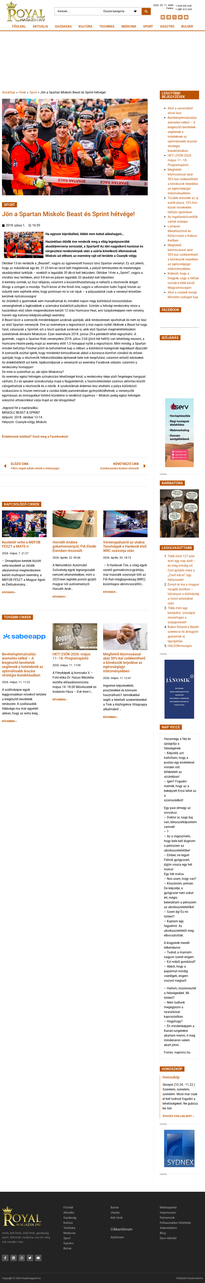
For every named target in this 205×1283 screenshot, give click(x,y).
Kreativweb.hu (195, 1278)
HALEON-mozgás (180, 646)
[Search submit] (146, 11)
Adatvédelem (168, 1228)
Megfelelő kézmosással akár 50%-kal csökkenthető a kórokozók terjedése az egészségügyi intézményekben (124, 662)
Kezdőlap (8, 92)
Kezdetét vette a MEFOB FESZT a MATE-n (21, 544)
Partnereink (167, 1217)
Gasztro (167, 26)
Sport (148, 26)
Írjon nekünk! (168, 1238)
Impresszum (168, 1212)
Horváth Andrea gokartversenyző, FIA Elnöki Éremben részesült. (74, 546)
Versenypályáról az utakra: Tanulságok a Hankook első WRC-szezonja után (125, 546)
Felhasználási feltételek (175, 1223)
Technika (107, 26)
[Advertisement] (102, 60)
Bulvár (187, 26)
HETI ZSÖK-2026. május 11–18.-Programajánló (71, 656)
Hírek (22, 92)
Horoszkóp (171, 1077)
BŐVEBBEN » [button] (9, 592)
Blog (163, 1233)
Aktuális (40, 26)
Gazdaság (63, 26)
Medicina (128, 26)
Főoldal (19, 26)
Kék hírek (117, 1217)
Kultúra (85, 26)
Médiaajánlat (168, 1207)
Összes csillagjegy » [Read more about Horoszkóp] (178, 1116)
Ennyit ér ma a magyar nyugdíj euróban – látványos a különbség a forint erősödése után (183, 594)
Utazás (115, 1212)
